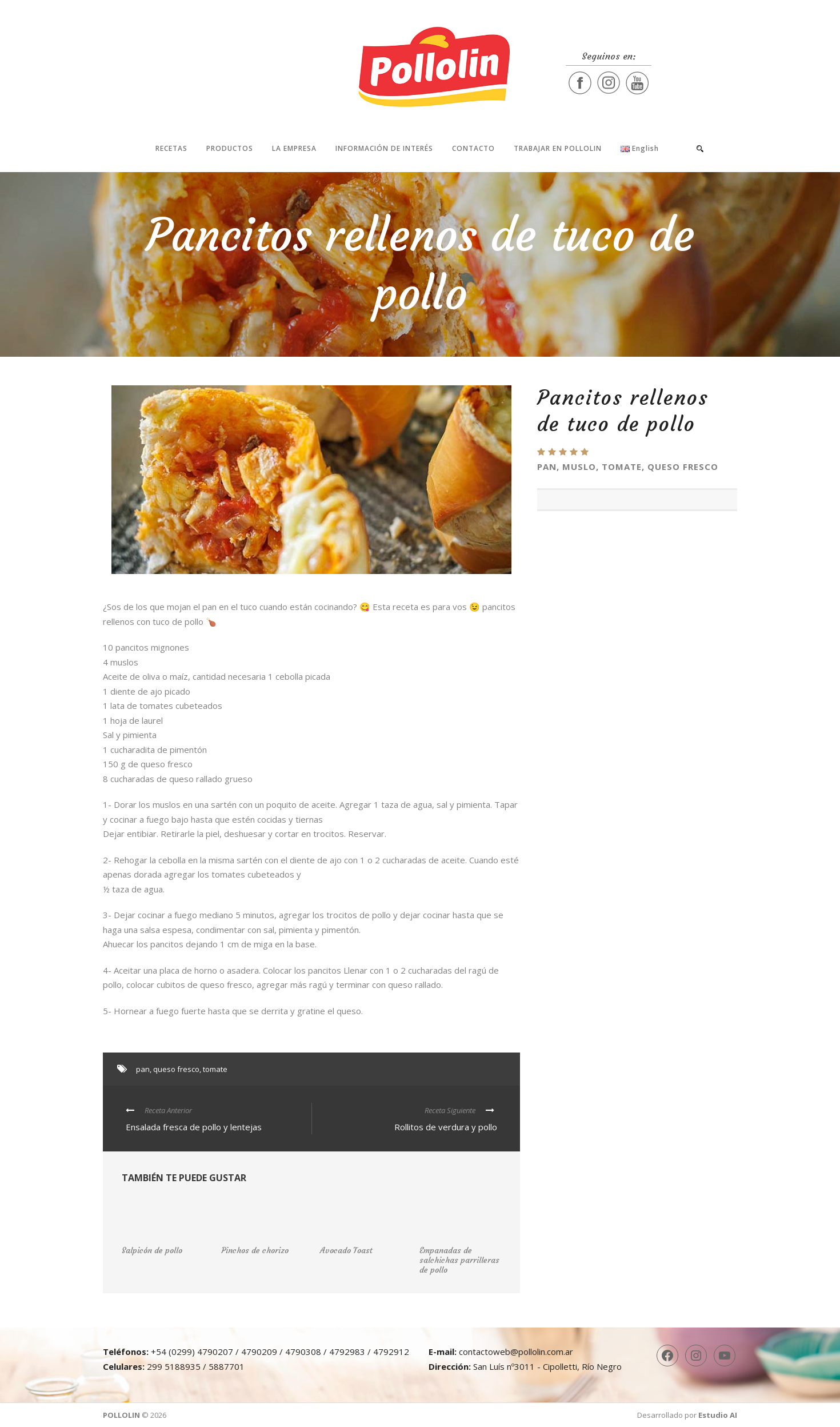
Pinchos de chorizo (255, 1250)
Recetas (171, 148)
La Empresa (294, 148)
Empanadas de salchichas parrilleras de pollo (459, 1260)
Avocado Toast (346, 1250)
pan (143, 1069)
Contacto (473, 148)
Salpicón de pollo (152, 1250)
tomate (215, 1069)
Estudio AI (717, 1415)
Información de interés (384, 148)
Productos (229, 148)
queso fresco (176, 1069)
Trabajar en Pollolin (558, 148)
